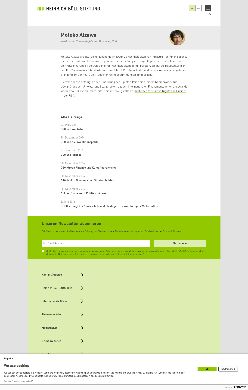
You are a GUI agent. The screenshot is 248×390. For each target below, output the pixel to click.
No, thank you (228, 369)
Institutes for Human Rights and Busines (160, 91)
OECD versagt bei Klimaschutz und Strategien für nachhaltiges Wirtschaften (109, 206)
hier (140, 254)
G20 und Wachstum (73, 129)
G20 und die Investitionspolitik (80, 142)
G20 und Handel (71, 155)
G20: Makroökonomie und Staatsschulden (87, 180)
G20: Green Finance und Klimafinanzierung (88, 167)
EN (198, 8)
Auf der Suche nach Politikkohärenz (83, 193)
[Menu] (208, 8)
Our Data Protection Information (17, 381)
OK (207, 369)
